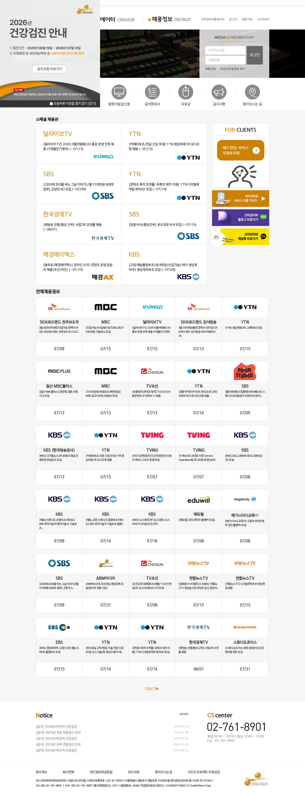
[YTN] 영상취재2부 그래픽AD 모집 (243, 328)
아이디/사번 (216, 50)
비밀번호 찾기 (237, 69)
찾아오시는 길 (252, 104)
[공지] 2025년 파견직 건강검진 (56, 739)
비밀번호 (214, 60)
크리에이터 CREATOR (108, 19)
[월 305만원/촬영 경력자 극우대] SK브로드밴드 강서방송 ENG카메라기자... (197, 332)
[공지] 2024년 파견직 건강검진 (56, 750)
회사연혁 (68, 772)
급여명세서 (152, 104)
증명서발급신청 (119, 104)
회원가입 (247, 19)
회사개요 (41, 772)
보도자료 (133, 772)
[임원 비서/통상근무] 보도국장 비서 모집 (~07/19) (163, 225)
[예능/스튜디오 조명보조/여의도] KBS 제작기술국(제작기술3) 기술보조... (58, 524)
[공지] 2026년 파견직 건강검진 (56, 727)
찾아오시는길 (163, 772)
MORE (184, 714)
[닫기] (92, 103)
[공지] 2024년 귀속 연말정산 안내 (58, 744)
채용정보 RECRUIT (167, 19)
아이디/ (224, 69)
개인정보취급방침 (101, 772)
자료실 (185, 104)
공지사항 (219, 104)
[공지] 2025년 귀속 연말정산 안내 (58, 733)
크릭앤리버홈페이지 (212, 19)
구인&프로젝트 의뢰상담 (204, 772)
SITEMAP (263, 19)
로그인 (233, 19)
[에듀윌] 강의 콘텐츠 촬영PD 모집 (196, 520)
